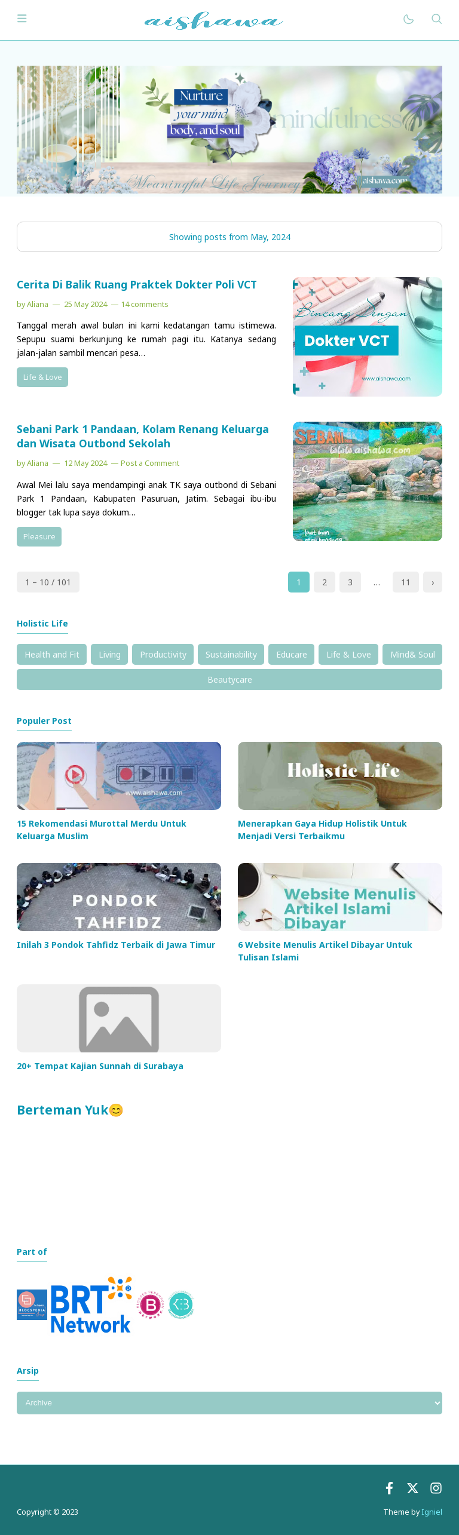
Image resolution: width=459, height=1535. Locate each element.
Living (110, 654)
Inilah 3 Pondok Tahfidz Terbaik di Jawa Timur (116, 944)
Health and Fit (52, 654)
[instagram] (436, 1491)
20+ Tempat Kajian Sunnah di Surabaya (100, 1066)
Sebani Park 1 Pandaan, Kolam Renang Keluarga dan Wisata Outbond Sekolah (143, 436)
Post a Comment (150, 463)
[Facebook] (389, 1491)
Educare (291, 654)
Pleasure (39, 537)
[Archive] (229, 1403)
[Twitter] (412, 1491)
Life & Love (42, 377)
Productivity (163, 654)
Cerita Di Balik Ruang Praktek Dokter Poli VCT (137, 284)
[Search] (436, 20)
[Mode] (407, 20)
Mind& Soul (412, 654)
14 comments (145, 304)
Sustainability (231, 654)
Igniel (431, 1512)
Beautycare (229, 679)
